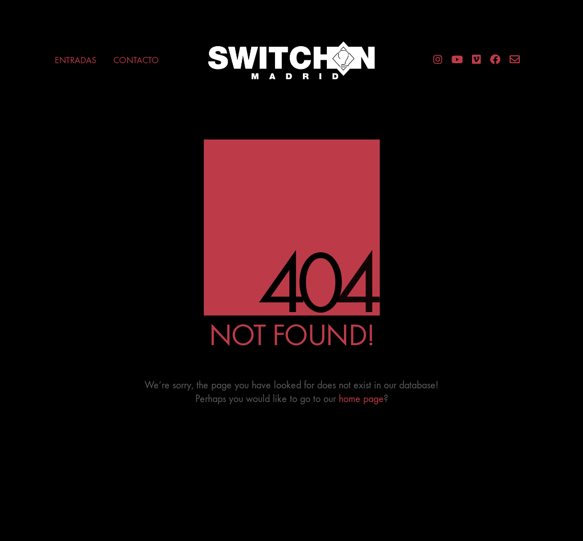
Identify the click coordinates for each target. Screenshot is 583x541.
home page (361, 399)
